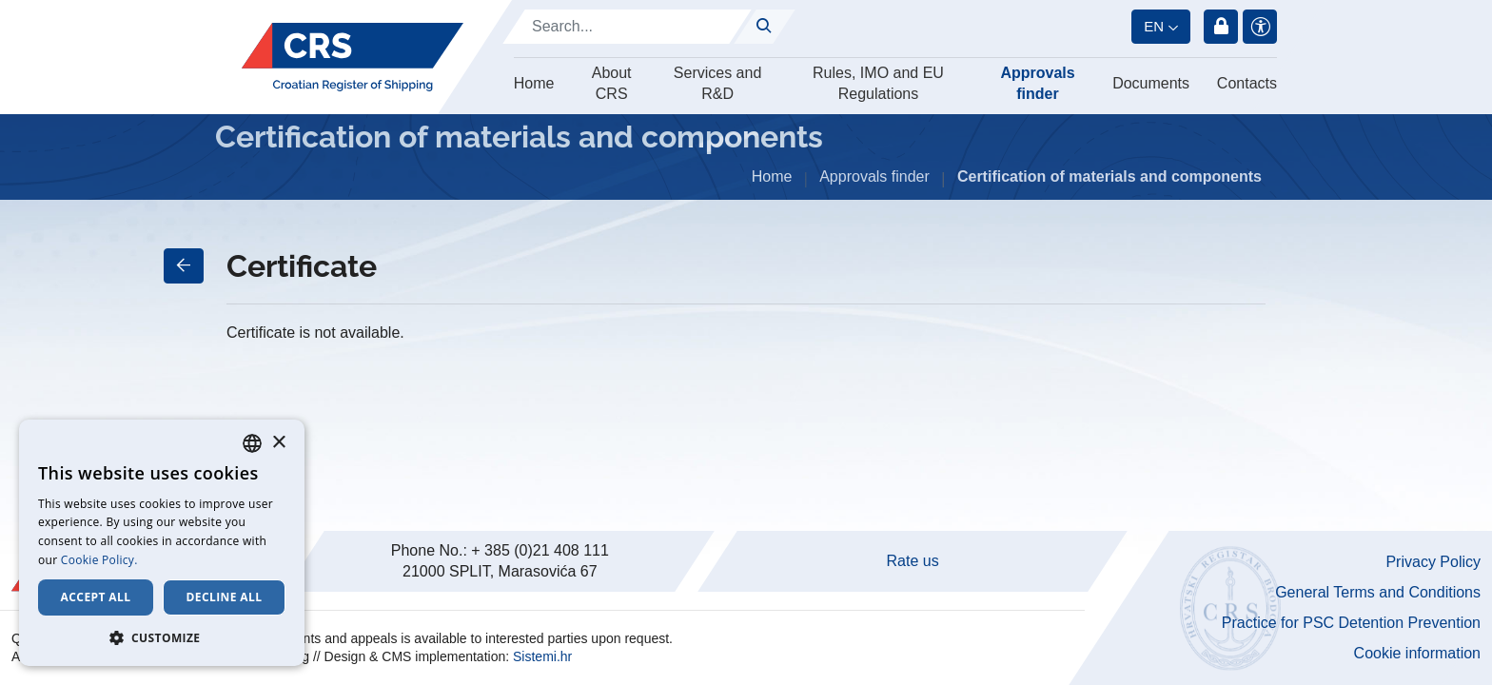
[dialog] (161, 543)
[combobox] (252, 443)
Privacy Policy (1433, 562)
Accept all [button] (96, 597)
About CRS (612, 83)
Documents (1150, 83)
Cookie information (1417, 653)
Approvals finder (1037, 83)
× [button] (278, 443)
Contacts (1247, 83)
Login (1221, 27)
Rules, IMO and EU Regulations (878, 83)
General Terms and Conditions (1378, 592)
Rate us (913, 561)
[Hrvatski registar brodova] (352, 57)
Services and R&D (718, 83)
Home (534, 83)
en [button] (1154, 26)
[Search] (627, 27)
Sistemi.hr (542, 656)
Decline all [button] (224, 597)
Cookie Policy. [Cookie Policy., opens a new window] (99, 560)
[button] (161, 637)
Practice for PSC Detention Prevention (1351, 623)
